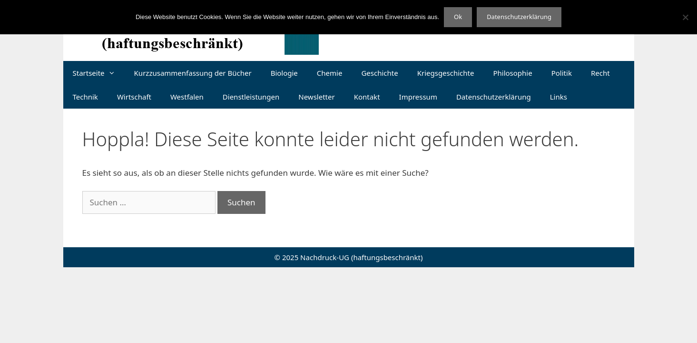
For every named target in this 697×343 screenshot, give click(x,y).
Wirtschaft (134, 96)
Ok (458, 16)
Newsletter (316, 96)
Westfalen (187, 96)
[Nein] (685, 17)
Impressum (418, 96)
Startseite (99, 73)
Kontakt (367, 96)
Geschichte (379, 73)
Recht (600, 73)
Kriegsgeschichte (445, 73)
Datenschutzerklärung (493, 96)
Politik (561, 73)
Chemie (330, 73)
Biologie (284, 73)
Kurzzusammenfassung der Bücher (193, 73)
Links (558, 96)
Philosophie (512, 73)
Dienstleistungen (251, 96)
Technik (85, 96)
